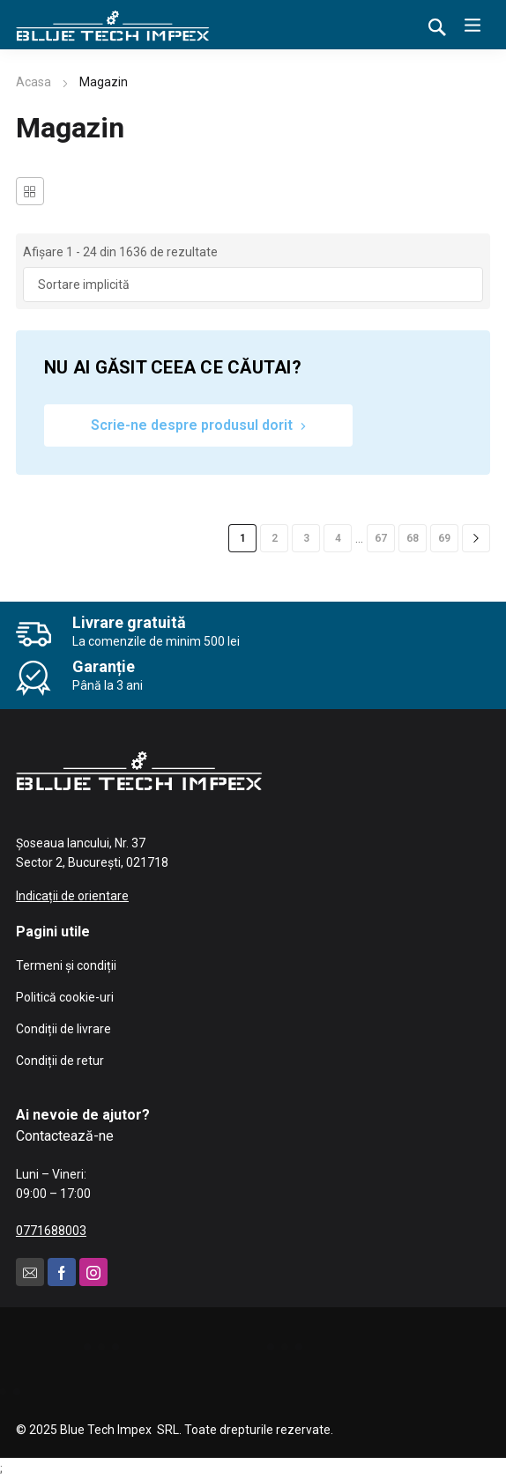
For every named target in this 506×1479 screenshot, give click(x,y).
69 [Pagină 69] (444, 538)
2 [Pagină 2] (275, 538)
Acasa (33, 82)
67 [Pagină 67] (381, 538)
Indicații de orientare (72, 896)
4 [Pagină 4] (338, 538)
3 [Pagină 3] (306, 538)
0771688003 (51, 1231)
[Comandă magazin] (253, 284)
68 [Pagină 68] (412, 538)
